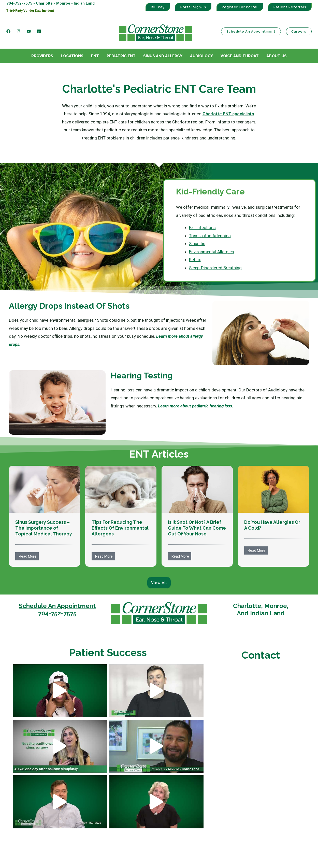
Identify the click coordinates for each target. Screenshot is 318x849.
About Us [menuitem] (276, 56)
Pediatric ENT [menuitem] (121, 56)
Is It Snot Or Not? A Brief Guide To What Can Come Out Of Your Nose (197, 528)
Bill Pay (158, 7)
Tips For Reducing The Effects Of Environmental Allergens (120, 528)
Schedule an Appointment (251, 31)
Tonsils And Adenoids (210, 235)
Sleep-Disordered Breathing (215, 267)
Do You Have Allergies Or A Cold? (272, 525)
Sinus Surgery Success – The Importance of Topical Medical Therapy (43, 528)
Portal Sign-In (193, 7)
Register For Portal (240, 7)
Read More (27, 556)
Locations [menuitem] (72, 56)
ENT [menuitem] (95, 56)
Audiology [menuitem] (201, 56)
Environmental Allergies (211, 251)
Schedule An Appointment (57, 606)
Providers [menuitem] (42, 56)
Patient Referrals (289, 7)
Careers (298, 31)
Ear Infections (202, 227)
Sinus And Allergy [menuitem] (162, 56)
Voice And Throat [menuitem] (240, 56)
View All (159, 583)
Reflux (195, 259)
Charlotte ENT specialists (228, 113)
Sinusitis (197, 243)
